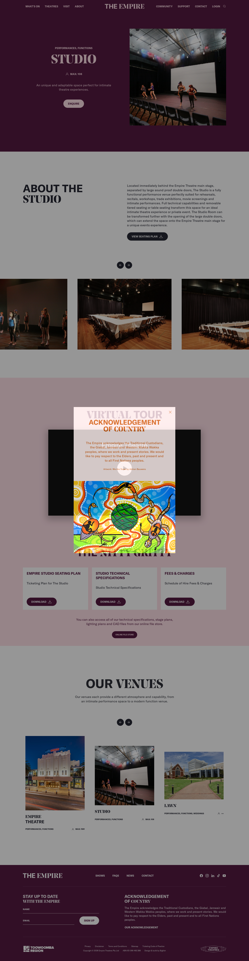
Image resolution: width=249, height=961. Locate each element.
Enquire (73, 103)
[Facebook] (201, 876)
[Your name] (61, 909)
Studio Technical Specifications (113, 575)
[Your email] (48, 920)
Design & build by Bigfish (155, 950)
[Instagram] (207, 876)
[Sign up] (89, 920)
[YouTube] (224, 876)
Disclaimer (99, 946)
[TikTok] (218, 876)
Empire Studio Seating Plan (54, 573)
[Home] (124, 6)
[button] (120, 265)
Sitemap (134, 946)
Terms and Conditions (117, 946)
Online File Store (124, 634)
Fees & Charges (180, 573)
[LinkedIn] (213, 876)
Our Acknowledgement (141, 927)
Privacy (88, 946)
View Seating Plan (147, 236)
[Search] (224, 6)
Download (41, 602)
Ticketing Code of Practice (153, 946)
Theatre (34, 819)
